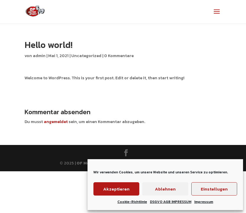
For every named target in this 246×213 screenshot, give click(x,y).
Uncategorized (86, 56)
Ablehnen (165, 188)
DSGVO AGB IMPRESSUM (170, 201)
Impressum (203, 201)
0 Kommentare (119, 56)
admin (39, 56)
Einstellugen (214, 188)
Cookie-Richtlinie (132, 201)
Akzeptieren (116, 188)
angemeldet (56, 122)
